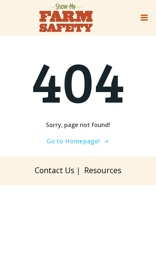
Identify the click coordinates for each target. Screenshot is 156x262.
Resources (102, 170)
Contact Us (54, 170)
